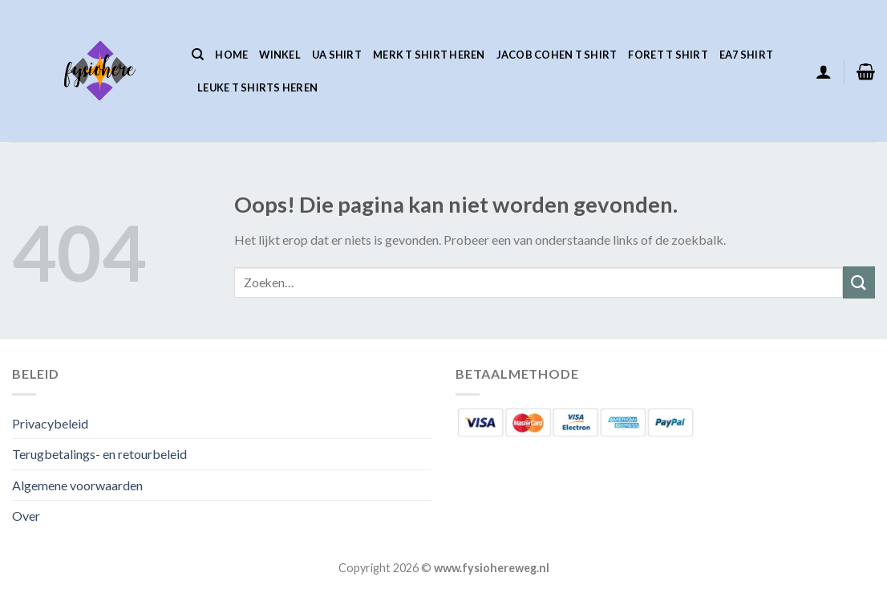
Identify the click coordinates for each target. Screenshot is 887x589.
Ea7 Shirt (746, 54)
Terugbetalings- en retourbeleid (99, 453)
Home (231, 54)
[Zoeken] (198, 54)
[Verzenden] (859, 282)
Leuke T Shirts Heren (257, 87)
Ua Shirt (337, 54)
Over (26, 515)
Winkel (280, 54)
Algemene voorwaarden (77, 485)
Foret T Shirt (667, 54)
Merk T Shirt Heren (429, 54)
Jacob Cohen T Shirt (557, 54)
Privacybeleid (50, 423)
